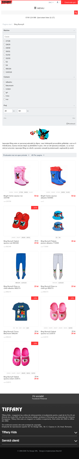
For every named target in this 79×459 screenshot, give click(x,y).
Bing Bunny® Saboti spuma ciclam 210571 (12, 378)
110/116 (8, 72)
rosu (6, 96)
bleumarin (8, 85)
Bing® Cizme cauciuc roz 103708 (13, 197)
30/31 (7, 51)
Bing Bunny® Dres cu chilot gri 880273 (49, 287)
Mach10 (59, 451)
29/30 (7, 48)
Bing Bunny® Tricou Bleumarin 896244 (11, 332)
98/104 (7, 69)
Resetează (71, 124)
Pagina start (7, 24)
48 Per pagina (37, 155)
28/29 (7, 44)
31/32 (7, 55)
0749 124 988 (31, 18)
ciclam (7, 89)
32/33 (7, 58)
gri (6, 92)
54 (6, 65)
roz (6, 99)
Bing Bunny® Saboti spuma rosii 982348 (11, 242)
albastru (8, 82)
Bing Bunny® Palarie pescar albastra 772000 (50, 242)
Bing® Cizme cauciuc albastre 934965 (49, 197)
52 (6, 62)
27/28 (7, 41)
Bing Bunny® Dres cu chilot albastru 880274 (12, 287)
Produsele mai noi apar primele (16, 155)
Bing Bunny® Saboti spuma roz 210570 (48, 332)
